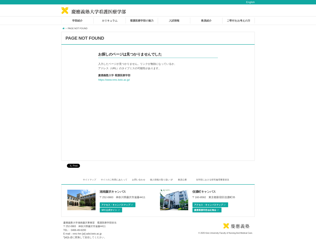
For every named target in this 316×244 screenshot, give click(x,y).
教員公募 (182, 179)
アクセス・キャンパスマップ (117, 205)
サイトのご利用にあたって (114, 179)
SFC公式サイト (110, 210)
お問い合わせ (138, 179)
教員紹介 (206, 20)
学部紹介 (77, 20)
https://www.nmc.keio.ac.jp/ (114, 79)
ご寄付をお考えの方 (238, 20)
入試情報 (174, 20)
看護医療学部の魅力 (142, 20)
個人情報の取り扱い (161, 179)
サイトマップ (89, 179)
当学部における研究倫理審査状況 (212, 179)
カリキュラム (109, 20)
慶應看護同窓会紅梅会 (206, 210)
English (250, 2)
